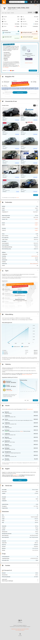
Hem (3, 12)
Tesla (5, 12)
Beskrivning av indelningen (8, 609)
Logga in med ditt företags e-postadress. (20, 315)
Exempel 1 (26, 68)
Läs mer (18, 208)
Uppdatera (34, 421)
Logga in (27, 64)
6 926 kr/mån (10, 411)
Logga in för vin (14, 9)
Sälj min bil (6, 421)
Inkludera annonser (16, 364)
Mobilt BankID (20, 307)
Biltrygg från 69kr (9, 47)
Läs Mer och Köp (20, 101)
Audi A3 (4, 199)
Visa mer (34, 206)
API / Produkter (18, 630)
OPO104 (12, 12)
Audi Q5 (4, 127)
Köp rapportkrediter (31, 77)
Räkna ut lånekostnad (33, 275)
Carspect (23, 454)
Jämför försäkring (34, 268)
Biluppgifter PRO (17, 501)
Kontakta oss (22, 630)
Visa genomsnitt (26, 364)
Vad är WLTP (5, 608)
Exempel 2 (30, 68)
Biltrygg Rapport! (32, 432)
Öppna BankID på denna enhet (20, 310)
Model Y (8, 12)
